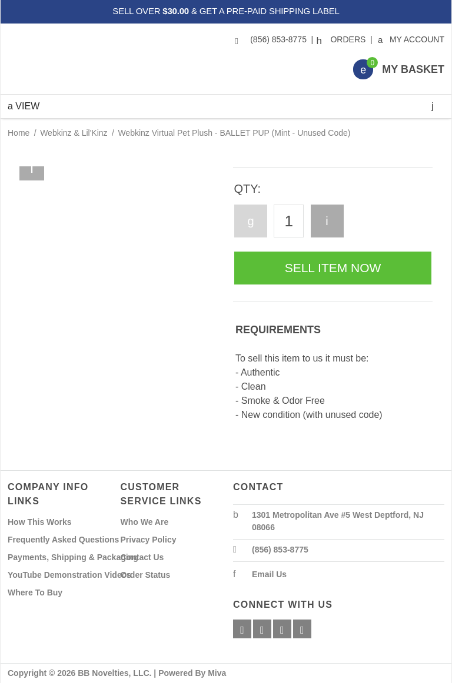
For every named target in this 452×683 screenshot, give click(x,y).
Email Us (269, 574)
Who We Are (145, 522)
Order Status (146, 575)
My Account (411, 39)
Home (18, 133)
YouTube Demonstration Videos (69, 575)
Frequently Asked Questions (63, 539)
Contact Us (142, 557)
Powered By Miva (192, 673)
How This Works (40, 522)
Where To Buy (35, 592)
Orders (342, 39)
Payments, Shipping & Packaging (73, 557)
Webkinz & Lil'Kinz (73, 133)
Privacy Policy (149, 539)
